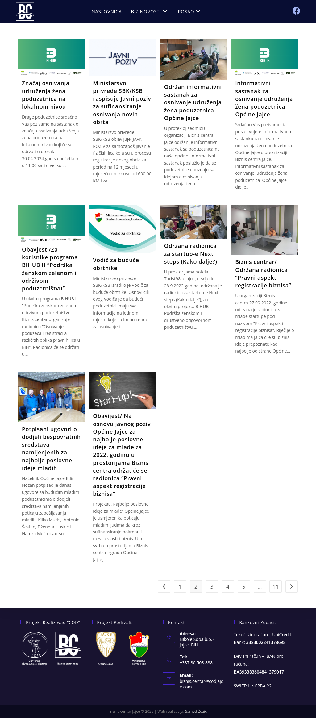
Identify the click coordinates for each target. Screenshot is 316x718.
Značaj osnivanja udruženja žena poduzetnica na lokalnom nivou (45, 94)
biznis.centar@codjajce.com (201, 684)
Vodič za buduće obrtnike (116, 263)
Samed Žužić (196, 711)
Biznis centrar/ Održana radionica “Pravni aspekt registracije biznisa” (263, 273)
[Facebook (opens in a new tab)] (296, 11)
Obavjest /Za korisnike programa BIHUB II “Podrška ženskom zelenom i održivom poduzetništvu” (50, 269)
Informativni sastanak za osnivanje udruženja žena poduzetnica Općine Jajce (264, 98)
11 (275, 586)
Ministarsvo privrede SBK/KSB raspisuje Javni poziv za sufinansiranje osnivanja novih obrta (122, 102)
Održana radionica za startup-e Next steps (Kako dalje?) (190, 253)
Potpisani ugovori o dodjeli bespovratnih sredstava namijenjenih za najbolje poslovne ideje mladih (51, 448)
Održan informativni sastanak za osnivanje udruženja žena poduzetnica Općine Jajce (193, 102)
